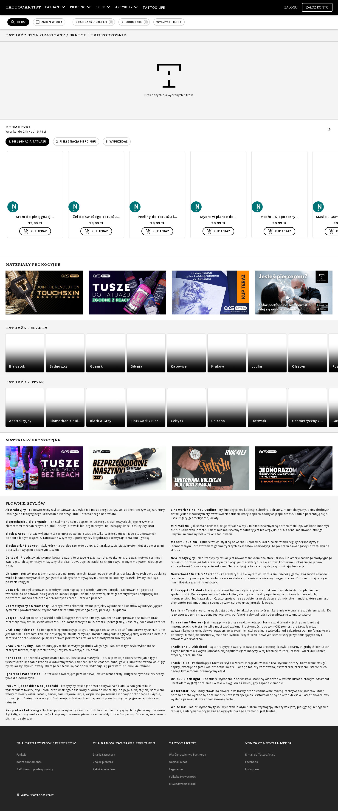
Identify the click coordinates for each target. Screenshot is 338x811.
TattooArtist (23, 7)
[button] (291, 7)
